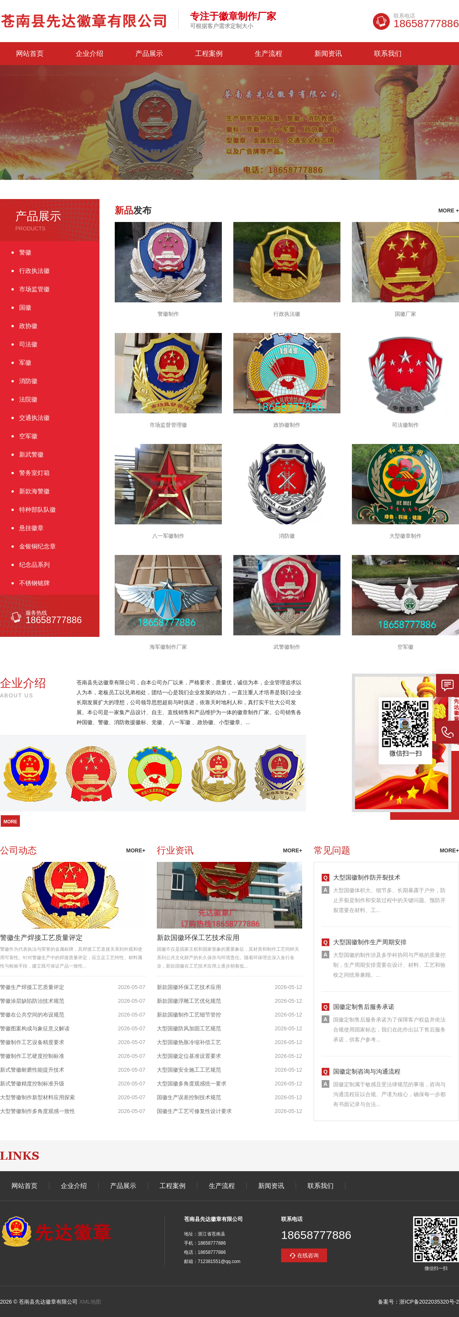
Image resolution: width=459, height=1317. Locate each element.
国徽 (25, 307)
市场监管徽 (34, 289)
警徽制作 (168, 314)
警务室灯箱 (34, 473)
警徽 (25, 252)
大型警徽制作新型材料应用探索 (37, 1097)
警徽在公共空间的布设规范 (32, 1015)
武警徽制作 (286, 647)
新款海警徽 (34, 491)
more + (448, 210)
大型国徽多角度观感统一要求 (191, 1083)
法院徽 (28, 399)
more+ (135, 850)
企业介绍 (89, 53)
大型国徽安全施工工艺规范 (189, 1070)
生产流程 (268, 53)
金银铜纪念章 (37, 546)
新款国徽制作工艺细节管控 (189, 1015)
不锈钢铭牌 (34, 583)
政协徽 (28, 326)
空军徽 (28, 436)
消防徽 (28, 381)
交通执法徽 (34, 418)
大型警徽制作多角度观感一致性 (37, 1111)
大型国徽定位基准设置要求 (189, 1056)
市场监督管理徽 (168, 425)
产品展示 (149, 53)
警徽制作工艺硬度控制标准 (32, 1056)
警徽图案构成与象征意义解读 (35, 1028)
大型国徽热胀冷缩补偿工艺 (189, 1042)
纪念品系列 (34, 564)
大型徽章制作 (405, 536)
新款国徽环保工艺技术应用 (198, 938)
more (10, 821)
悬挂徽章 (31, 528)
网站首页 (30, 53)
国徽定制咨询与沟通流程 (366, 1071)
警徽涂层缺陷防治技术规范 (32, 1001)
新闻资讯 (328, 53)
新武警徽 (31, 454)
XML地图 (90, 1302)
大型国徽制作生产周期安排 (370, 942)
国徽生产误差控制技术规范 (189, 1097)
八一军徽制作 (168, 536)
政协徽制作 (286, 425)
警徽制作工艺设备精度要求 (32, 1042)
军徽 (25, 362)
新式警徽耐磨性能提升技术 (32, 1070)
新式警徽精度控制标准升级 (32, 1083)
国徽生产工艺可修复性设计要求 (194, 1111)
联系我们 (388, 53)
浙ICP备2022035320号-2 (429, 1302)
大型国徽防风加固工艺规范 (189, 1028)
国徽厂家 (405, 314)
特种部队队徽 (37, 509)
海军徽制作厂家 (168, 647)
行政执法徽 (34, 271)
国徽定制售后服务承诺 (363, 1007)
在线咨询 (308, 1255)
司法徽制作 (405, 425)
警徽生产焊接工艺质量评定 (41, 938)
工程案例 (209, 53)
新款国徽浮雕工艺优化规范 (189, 1001)
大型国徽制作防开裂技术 (366, 877)
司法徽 (28, 344)
